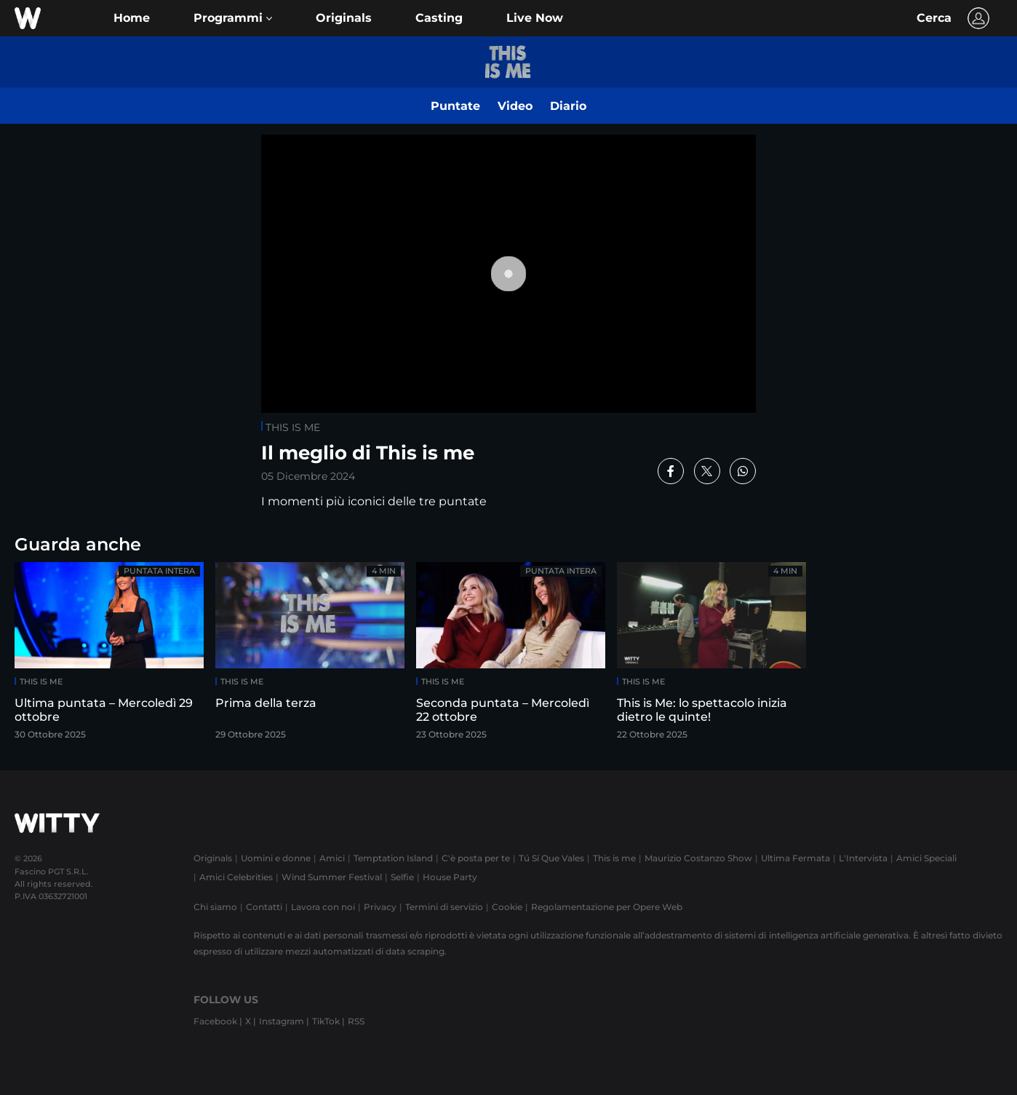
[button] (233, 18)
